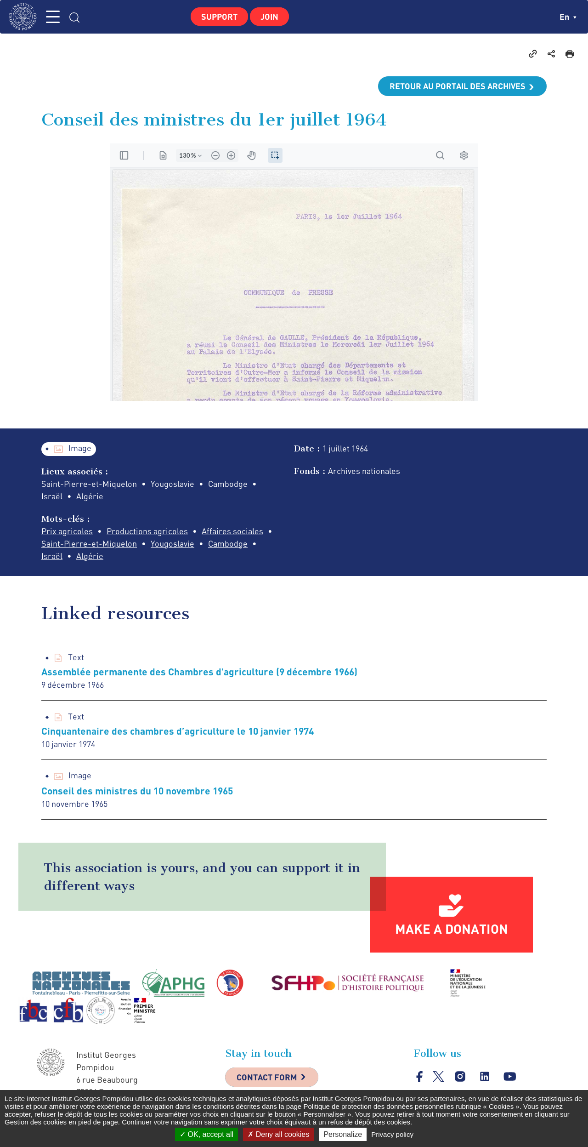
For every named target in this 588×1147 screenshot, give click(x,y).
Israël (51, 556)
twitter (438, 1076)
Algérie (89, 556)
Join (269, 16)
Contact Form (267, 1077)
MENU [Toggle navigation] (53, 16)
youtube (509, 1076)
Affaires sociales (232, 531)
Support (219, 16)
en (568, 16)
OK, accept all (206, 1134)
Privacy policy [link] (392, 1134)
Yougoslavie (172, 543)
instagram (460, 1076)
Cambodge (228, 543)
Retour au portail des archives (458, 86)
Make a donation (451, 928)
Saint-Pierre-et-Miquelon (89, 543)
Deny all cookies (278, 1134)
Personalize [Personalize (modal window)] (342, 1134)
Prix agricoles (67, 531)
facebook (419, 1076)
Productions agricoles (147, 531)
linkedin (484, 1076)
